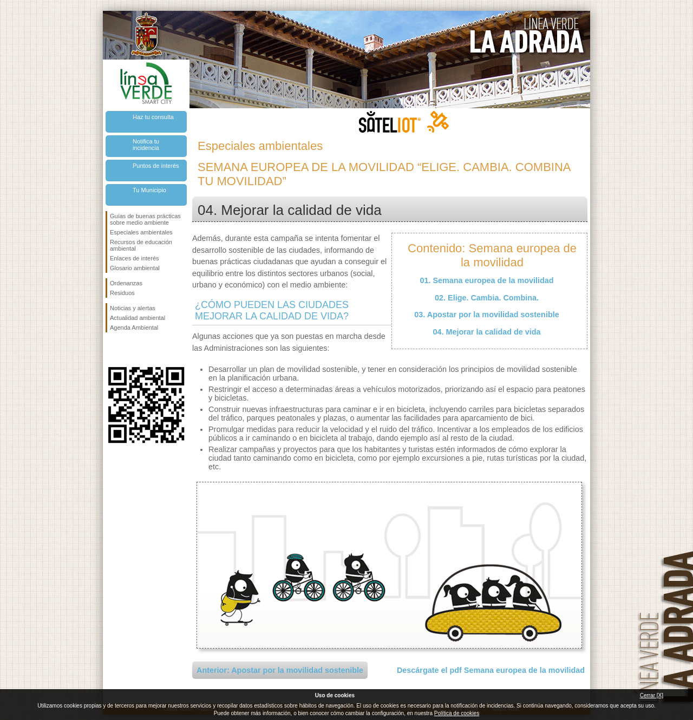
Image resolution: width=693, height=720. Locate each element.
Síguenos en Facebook (112, 349)
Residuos (122, 293)
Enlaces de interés (134, 258)
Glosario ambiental (135, 268)
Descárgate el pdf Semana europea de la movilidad (491, 670)
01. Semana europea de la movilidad (486, 280)
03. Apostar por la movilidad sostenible (486, 314)
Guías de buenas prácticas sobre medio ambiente (145, 219)
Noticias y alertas (132, 308)
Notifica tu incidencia (146, 144)
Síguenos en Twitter (129, 349)
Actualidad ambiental (137, 318)
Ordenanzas (126, 283)
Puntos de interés (156, 165)
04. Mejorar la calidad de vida (486, 332)
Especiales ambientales (141, 232)
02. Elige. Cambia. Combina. (487, 297)
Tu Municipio (149, 190)
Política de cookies (456, 713)
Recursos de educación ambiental (141, 245)
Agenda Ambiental (134, 327)
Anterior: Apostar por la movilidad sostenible (280, 670)
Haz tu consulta (153, 117)
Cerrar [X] (651, 695)
